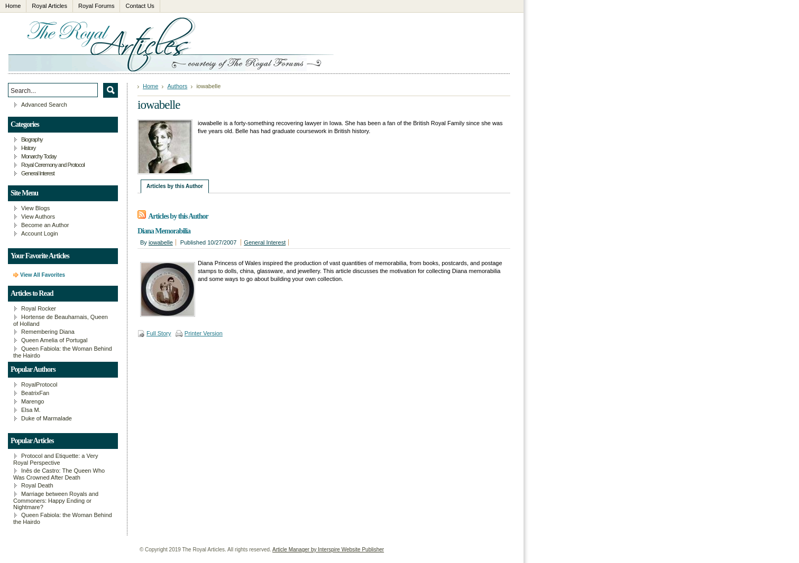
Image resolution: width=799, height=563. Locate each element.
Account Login (39, 233)
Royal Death (37, 485)
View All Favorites (42, 275)
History (28, 148)
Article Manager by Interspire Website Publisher (328, 549)
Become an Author (45, 225)
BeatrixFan (35, 393)
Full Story (158, 333)
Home (150, 86)
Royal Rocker (38, 308)
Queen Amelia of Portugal (54, 340)
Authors (177, 86)
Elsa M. (31, 410)
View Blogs (35, 208)
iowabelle (161, 242)
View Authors (38, 216)
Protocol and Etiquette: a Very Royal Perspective (55, 459)
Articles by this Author (174, 186)
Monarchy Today (39, 156)
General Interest (265, 242)
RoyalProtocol (39, 384)
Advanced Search (44, 104)
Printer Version (204, 333)
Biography (32, 139)
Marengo (32, 401)
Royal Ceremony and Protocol (53, 165)
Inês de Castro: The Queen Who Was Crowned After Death (59, 474)
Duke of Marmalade (46, 418)
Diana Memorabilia (163, 231)
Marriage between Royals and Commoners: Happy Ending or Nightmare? (55, 500)
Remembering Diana (48, 332)
